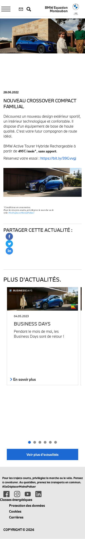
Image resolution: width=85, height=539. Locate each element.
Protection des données (27, 505)
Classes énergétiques (16, 500)
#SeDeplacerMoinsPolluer (21, 213)
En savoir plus (23, 379)
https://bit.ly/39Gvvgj (58, 158)
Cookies (15, 511)
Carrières (16, 517)
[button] (29, 442)
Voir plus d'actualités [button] (42, 454)
